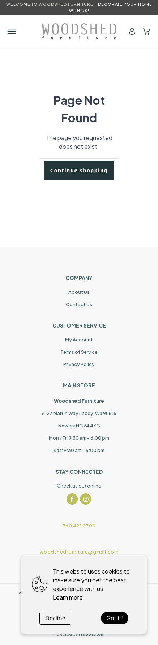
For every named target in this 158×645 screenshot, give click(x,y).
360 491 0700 (79, 526)
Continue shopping (79, 170)
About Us (79, 292)
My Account (79, 339)
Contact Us (79, 304)
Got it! (114, 618)
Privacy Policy (79, 364)
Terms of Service (79, 352)
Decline (55, 618)
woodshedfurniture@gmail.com (79, 552)
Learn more (68, 597)
